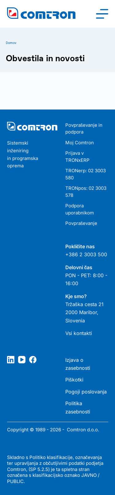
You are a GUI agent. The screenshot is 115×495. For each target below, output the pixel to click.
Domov (11, 43)
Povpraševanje (81, 223)
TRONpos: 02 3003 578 (85, 191)
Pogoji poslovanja (86, 392)
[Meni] (102, 14)
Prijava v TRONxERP (77, 156)
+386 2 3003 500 (86, 254)
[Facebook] (32, 359)
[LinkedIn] (10, 359)
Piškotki (74, 380)
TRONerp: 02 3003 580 (85, 174)
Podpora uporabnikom (79, 209)
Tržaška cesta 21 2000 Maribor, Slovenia (84, 312)
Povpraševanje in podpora (84, 128)
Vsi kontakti (78, 333)
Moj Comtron (79, 143)
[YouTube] (21, 359)
